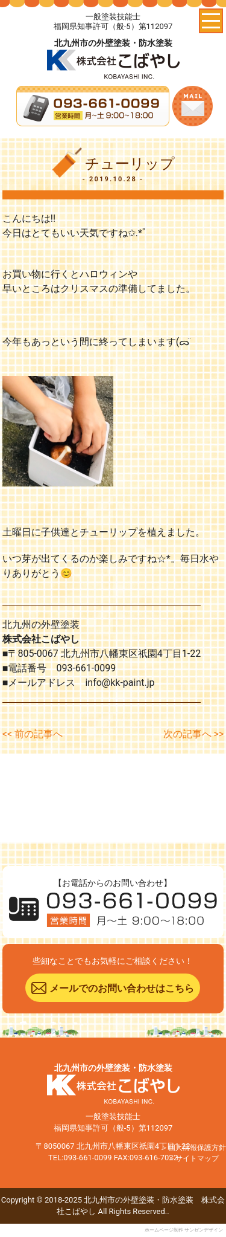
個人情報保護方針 (197, 1147)
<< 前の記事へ (32, 734)
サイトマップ (197, 1158)
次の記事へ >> (193, 734)
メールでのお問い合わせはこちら (121, 988)
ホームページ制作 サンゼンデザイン (184, 1230)
